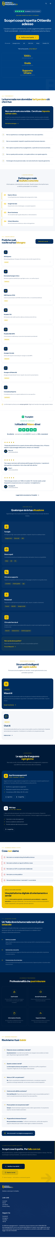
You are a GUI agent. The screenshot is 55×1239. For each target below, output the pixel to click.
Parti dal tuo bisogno (12, 123)
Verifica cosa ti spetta (27, 37)
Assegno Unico (16, 43)
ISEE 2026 (30, 43)
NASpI (37, 43)
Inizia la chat (8, 735)
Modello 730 (46, 43)
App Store (8, 797)
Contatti (4, 1201)
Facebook (5, 1216)
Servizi (4, 1203)
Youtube (4, 1220)
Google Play (20, 797)
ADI (24, 43)
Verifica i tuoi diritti (13, 1166)
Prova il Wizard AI (10, 646)
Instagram (5, 1218)
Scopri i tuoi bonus (10, 705)
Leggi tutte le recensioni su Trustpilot (27, 495)
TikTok (4, 1221)
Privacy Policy (6, 1206)
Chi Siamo (5, 1204)
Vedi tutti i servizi (44, 241)
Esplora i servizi (10, 1172)
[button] (46, 4)
